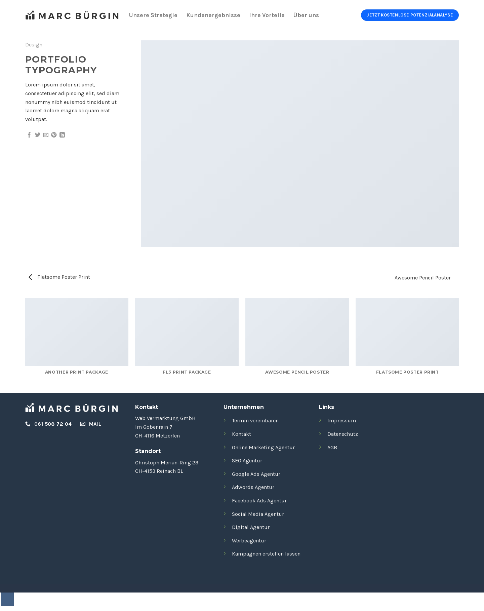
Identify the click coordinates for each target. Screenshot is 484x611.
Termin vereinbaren (255, 420)
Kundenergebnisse (213, 15)
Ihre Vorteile (267, 15)
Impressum (341, 420)
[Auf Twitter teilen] (37, 135)
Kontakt (241, 434)
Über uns (306, 15)
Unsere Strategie (153, 15)
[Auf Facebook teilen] (29, 135)
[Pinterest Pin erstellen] (53, 135)
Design (33, 44)
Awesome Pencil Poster (423, 277)
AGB (332, 447)
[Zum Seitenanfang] (7, 599)
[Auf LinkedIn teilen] (62, 135)
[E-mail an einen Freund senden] (45, 135)
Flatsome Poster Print (59, 277)
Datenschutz (342, 434)
